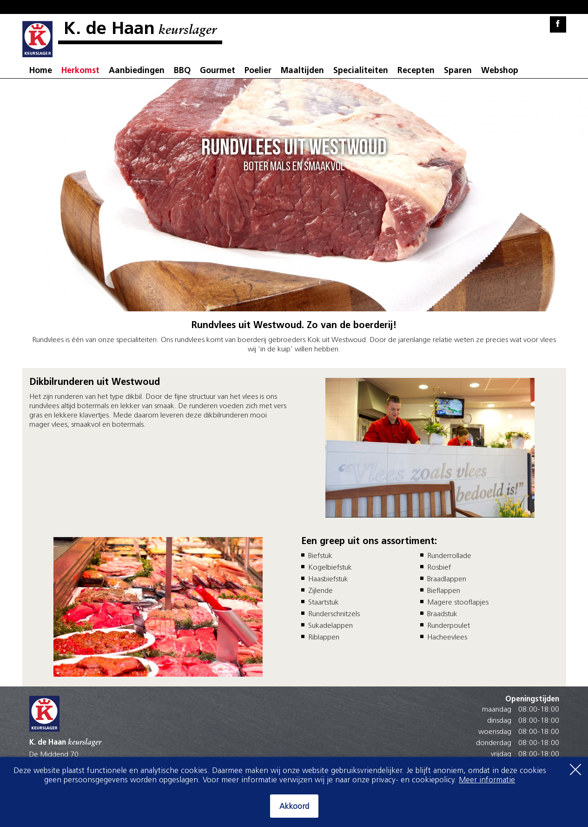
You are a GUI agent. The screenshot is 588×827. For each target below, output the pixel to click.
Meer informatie (487, 780)
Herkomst (80, 71)
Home (40, 71)
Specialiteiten (360, 71)
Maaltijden (302, 71)
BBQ (182, 71)
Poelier (257, 71)
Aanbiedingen (137, 71)
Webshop (499, 71)
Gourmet (217, 71)
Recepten (416, 71)
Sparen (458, 71)
